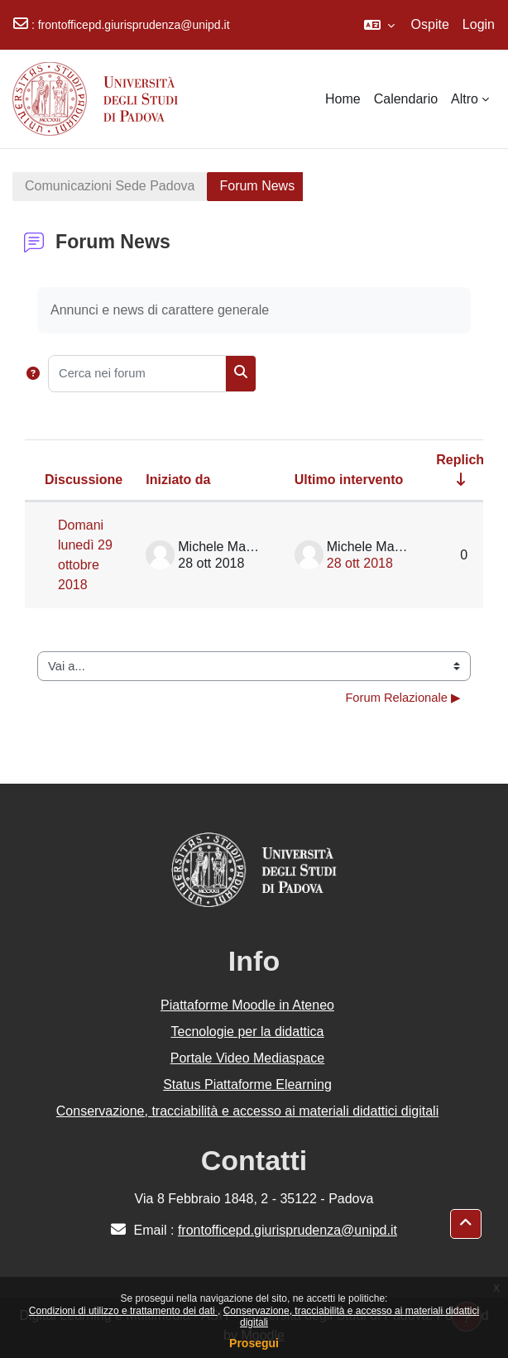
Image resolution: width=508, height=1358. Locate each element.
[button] (379, 25)
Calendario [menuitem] (406, 99)
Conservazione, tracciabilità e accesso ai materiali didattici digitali (247, 1111)
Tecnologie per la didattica (246, 1031)
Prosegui (254, 1343)
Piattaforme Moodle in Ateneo (247, 1005)
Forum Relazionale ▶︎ (403, 697)
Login (478, 24)
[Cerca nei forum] (137, 373)
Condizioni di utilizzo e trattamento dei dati (123, 1311)
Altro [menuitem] (464, 99)
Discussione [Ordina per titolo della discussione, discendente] (83, 480)
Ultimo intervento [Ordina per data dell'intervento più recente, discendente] (349, 480)
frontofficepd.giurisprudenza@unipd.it (134, 24)
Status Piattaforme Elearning (247, 1084)
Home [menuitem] (343, 99)
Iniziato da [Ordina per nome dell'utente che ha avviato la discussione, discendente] (178, 480)
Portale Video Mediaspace (247, 1058)
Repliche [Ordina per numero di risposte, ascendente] (463, 460)
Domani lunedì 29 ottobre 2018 (85, 555)
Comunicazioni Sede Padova (109, 186)
